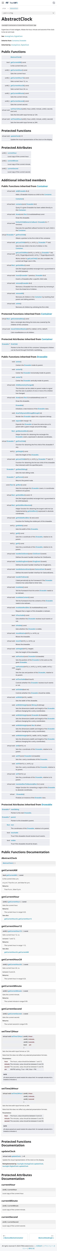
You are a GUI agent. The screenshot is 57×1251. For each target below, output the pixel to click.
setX (17, 746)
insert (18, 275)
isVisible (19, 625)
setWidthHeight (21, 705)
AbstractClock (16, 57)
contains (19, 204)
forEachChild (20, 222)
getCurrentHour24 (17, 86)
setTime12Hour (16, 109)
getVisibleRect (21, 518)
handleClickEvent (22, 554)
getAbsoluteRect (22, 431)
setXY (18, 756)
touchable (14, 833)
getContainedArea (17, 319)
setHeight (19, 649)
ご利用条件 (38, 1246)
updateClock (15, 136)
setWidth (19, 697)
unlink (18, 304)
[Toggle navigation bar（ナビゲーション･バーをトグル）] (2, 2)
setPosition (20, 656)
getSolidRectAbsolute (23, 505)
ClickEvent (36, 554)
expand (18, 421)
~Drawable (19, 794)
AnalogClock (9, 36)
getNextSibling (21, 469)
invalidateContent (22, 597)
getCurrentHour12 (17, 78)
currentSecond (13, 169)
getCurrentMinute (17, 93)
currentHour (12, 153)
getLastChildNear (22, 253)
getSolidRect (20, 265)
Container (15, 41)
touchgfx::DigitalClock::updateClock (15, 1166)
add (17, 191)
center (18, 362)
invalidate (19, 587)
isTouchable (20, 615)
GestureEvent (40, 569)
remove (18, 283)
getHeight (19, 451)
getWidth (19, 526)
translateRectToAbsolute (24, 784)
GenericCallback (31, 222)
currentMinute (13, 161)
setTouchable (20, 679)
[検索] (54, 2)
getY (17, 543)
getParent (19, 477)
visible (13, 840)
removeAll (19, 293)
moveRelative (21, 633)
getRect (18, 485)
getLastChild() (32, 259)
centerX (18, 369)
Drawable (23, 41)
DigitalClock (18, 36)
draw (17, 214)
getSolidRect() (32, 511)
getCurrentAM (16, 62)
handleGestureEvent (23, 569)
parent (13, 817)
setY (17, 774)
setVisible (19, 689)
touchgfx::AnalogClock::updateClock (30, 1164)
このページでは (8, 13)
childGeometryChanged (24, 385)
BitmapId (36, 413)
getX (17, 533)
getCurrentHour (16, 70)
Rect (25, 214)
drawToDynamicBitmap (24, 413)
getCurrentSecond (17, 101)
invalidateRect (21, 607)
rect (12, 825)
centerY (18, 377)
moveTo (18, 641)
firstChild (14, 344)
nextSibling (15, 809)
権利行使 (32, 1248)
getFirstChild (20, 235)
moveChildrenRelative (19, 329)
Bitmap (34, 705)
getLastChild (20, 242)
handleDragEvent (22, 561)
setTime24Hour (16, 119)
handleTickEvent (22, 577)
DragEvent (36, 561)
